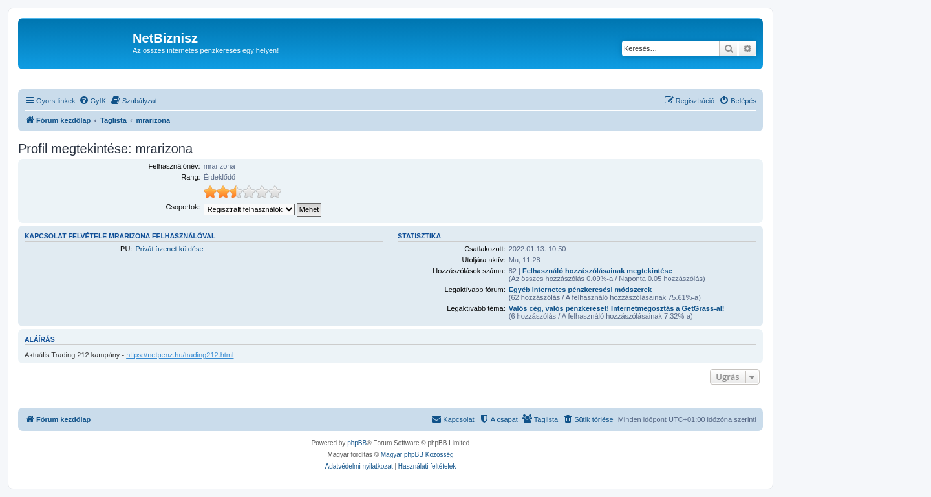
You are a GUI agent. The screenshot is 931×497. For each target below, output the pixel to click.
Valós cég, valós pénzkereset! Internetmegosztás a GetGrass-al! (617, 308)
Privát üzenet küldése (169, 249)
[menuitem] (92, 101)
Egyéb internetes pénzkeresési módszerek (580, 289)
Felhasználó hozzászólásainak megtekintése (597, 271)
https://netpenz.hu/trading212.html (179, 355)
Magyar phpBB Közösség (417, 454)
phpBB (357, 443)
